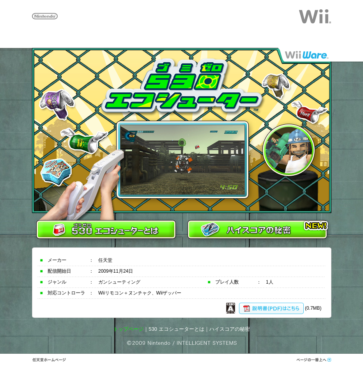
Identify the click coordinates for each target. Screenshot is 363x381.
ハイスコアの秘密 (229, 329)
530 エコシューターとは (176, 329)
